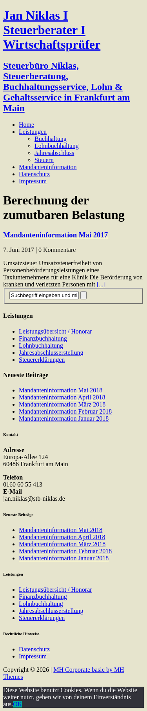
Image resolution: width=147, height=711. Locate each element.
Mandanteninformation (48, 167)
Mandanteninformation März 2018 (62, 404)
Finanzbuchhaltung (43, 338)
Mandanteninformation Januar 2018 (64, 418)
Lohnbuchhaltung (56, 145)
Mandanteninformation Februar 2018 (65, 411)
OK (17, 704)
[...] (101, 284)
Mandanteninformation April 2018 (62, 397)
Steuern (44, 160)
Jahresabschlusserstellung (51, 352)
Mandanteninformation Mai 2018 (60, 390)
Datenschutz (34, 174)
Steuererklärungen (42, 359)
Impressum (33, 181)
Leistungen (33, 131)
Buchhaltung (50, 138)
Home (26, 124)
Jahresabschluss (54, 152)
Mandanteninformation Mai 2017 (55, 235)
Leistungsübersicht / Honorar (55, 331)
